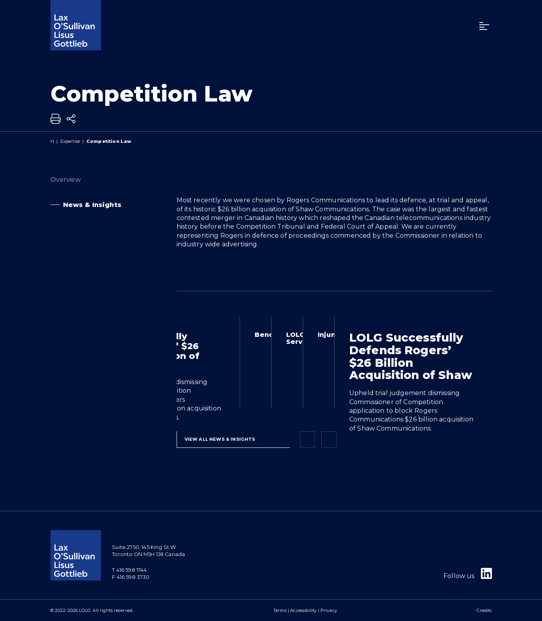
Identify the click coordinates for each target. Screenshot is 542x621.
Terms (280, 610)
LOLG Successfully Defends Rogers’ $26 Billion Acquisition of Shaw (410, 356)
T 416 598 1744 (129, 570)
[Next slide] (328, 439)
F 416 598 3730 (130, 577)
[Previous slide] (307, 439)
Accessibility (303, 610)
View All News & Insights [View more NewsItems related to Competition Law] (219, 439)
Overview (80, 180)
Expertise (70, 141)
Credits (484, 610)
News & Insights (75, 205)
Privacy (328, 610)
